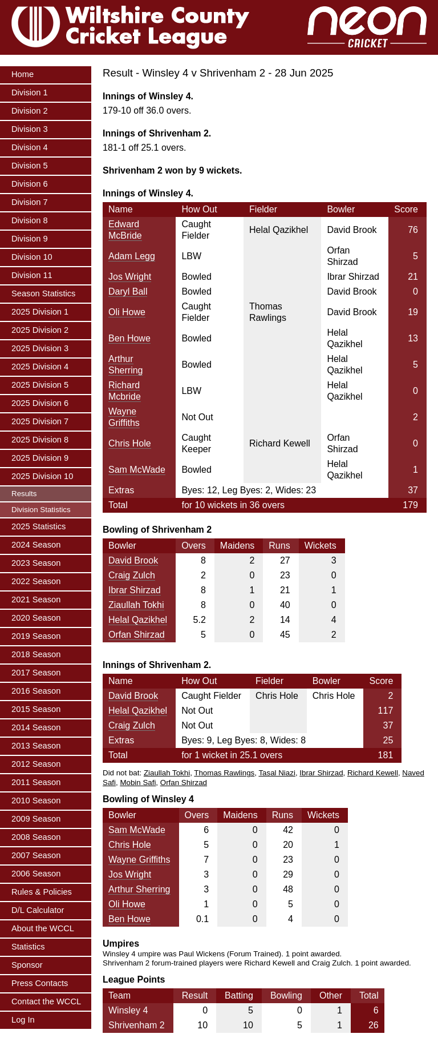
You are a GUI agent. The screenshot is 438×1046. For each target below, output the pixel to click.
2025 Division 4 (39, 366)
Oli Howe (126, 312)
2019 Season (35, 636)
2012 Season (35, 764)
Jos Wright (129, 276)
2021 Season (35, 599)
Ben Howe (129, 338)
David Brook (133, 560)
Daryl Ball (127, 291)
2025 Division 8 (39, 439)
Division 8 (29, 220)
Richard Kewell (372, 773)
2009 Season (35, 818)
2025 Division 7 (39, 421)
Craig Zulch (131, 575)
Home (22, 74)
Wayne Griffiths (124, 417)
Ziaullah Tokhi (136, 605)
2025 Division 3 (39, 348)
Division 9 (29, 238)
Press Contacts (39, 983)
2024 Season (35, 544)
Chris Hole (129, 443)
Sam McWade (136, 469)
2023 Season (35, 563)
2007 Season (35, 855)
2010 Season (35, 800)
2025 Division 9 (39, 457)
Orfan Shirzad (136, 634)
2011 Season (35, 782)
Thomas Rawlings (224, 773)
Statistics (28, 946)
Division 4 (29, 147)
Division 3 (29, 129)
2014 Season (35, 727)
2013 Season (35, 745)
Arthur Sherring (125, 364)
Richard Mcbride (124, 390)
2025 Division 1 (39, 311)
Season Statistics (43, 293)
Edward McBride (125, 229)
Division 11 (31, 275)
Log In (23, 1019)
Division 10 (31, 257)
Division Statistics (41, 509)
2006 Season (35, 873)
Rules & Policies (41, 891)
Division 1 (29, 92)
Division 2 (29, 110)
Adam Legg (131, 256)
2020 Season (35, 617)
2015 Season (35, 709)
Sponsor (27, 964)
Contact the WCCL (46, 1001)
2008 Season (35, 837)
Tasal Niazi (276, 773)
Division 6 (29, 183)
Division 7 (29, 202)
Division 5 (29, 165)
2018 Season (35, 654)
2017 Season (35, 672)
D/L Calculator (37, 910)
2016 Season (35, 690)
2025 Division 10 (42, 476)
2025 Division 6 (39, 403)
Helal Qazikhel (137, 620)
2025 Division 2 (39, 330)
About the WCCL (42, 928)
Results (23, 493)
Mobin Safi (138, 782)
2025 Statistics (38, 526)
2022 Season (35, 581)
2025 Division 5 (39, 384)
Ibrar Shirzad (134, 590)
